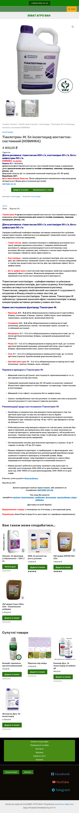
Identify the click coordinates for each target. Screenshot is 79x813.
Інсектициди (44, 124)
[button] (73, 27)
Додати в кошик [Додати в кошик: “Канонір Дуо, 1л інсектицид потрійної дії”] (63, 677)
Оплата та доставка (39, 741)
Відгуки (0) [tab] (14, 208)
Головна (5, 124)
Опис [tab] (4, 208)
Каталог (14, 124)
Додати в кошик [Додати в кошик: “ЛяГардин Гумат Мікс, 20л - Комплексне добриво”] (12, 618)
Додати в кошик (20, 190)
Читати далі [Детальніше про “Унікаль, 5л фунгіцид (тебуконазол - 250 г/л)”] (10, 566)
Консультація (11, 772)
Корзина (39, 759)
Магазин (39, 752)
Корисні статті (39, 756)
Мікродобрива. (31, 478)
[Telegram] (61, 790)
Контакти (39, 749)
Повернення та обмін (39, 745)
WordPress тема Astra (64, 804)
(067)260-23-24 (9, 184)
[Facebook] (60, 774)
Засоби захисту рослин (28, 124)
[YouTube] (60, 782)
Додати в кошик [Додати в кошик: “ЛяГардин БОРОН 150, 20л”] (63, 567)
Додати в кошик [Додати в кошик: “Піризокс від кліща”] (37, 672)
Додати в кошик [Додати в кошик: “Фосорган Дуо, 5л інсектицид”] (12, 725)
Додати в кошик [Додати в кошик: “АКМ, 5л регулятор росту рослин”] (37, 567)
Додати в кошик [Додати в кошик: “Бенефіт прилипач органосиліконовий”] (12, 674)
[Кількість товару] (5, 190)
